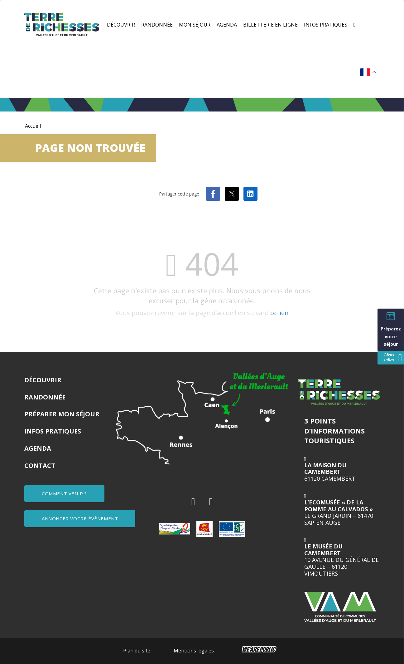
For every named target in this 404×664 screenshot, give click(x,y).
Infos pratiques (325, 24)
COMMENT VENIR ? (64, 493)
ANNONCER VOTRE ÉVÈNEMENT (80, 518)
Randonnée (157, 24)
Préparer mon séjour (61, 414)
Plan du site (136, 650)
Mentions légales (194, 650)
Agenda (227, 24)
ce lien (279, 313)
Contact (39, 465)
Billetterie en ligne (270, 24)
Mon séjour (194, 24)
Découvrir (121, 24)
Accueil (33, 125)
